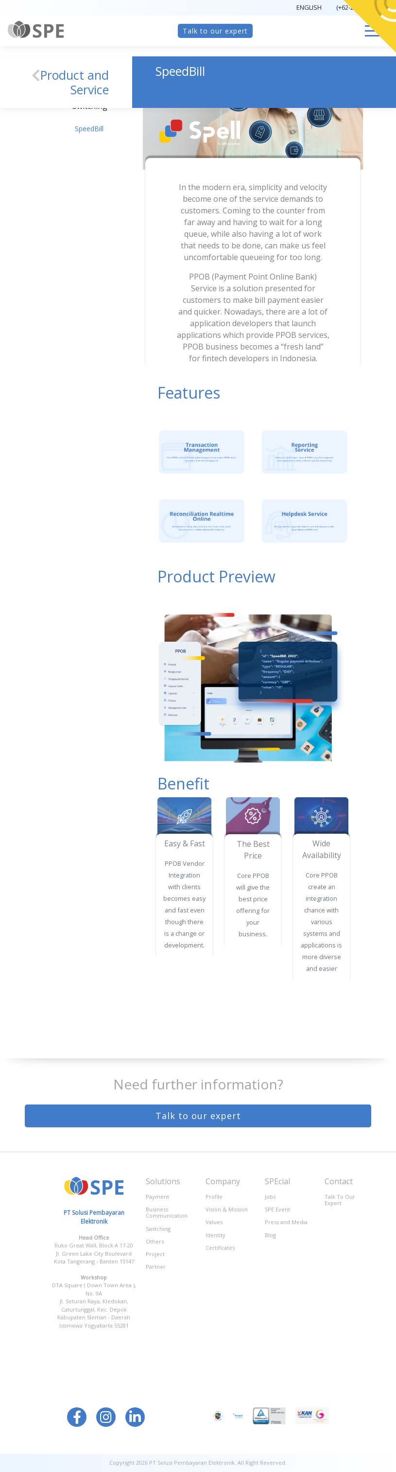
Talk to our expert (215, 30)
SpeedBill (89, 128)
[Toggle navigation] (373, 31)
